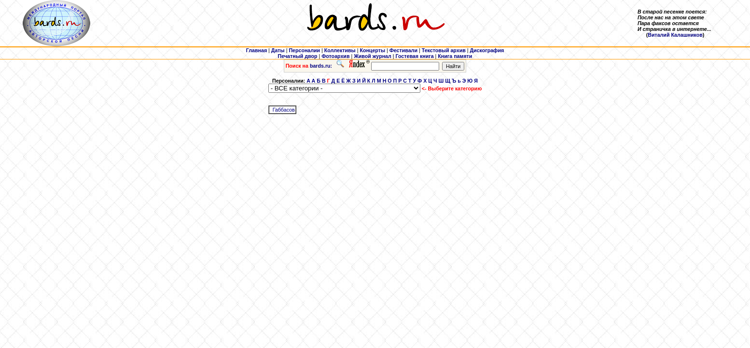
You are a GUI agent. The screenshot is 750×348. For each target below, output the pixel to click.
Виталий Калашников (675, 35)
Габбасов (284, 110)
